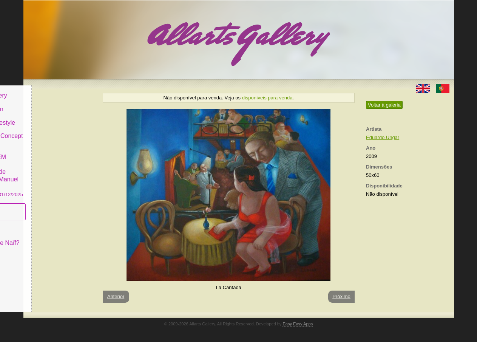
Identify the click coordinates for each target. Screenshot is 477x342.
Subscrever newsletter (47, 206)
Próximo (341, 296)
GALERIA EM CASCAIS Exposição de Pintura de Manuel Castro (59, 169)
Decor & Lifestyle (55, 116)
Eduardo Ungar (382, 137)
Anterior (116, 296)
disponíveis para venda (267, 98)
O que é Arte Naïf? (57, 237)
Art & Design (49, 103)
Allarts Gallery (51, 90)
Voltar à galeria (384, 105)
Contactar (45, 250)
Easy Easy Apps (297, 324)
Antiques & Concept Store (58, 134)
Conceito (44, 223)
